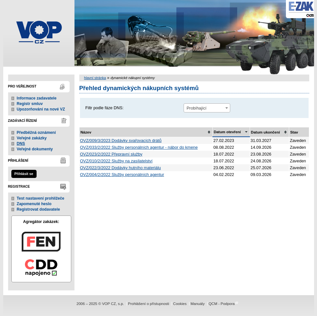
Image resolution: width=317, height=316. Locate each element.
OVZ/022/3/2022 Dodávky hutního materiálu (120, 167)
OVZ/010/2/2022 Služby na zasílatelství (116, 160)
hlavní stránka (95, 78)
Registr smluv (30, 103)
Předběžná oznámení (36, 132)
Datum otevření (227, 132)
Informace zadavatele (37, 98)
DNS (21, 143)
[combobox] (207, 107)
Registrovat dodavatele (38, 209)
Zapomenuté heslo (34, 204)
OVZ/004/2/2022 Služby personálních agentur (122, 174)
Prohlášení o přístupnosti (148, 304)
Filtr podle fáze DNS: (104, 107)
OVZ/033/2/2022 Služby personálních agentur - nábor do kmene (139, 147)
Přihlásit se (23, 174)
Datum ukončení (265, 132)
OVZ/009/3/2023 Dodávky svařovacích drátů (121, 140)
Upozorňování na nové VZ (41, 109)
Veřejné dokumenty (35, 149)
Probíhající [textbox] (196, 108)
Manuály (197, 304)
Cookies (180, 304)
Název (86, 132)
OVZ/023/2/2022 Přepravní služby (111, 154)
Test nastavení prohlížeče (40, 198)
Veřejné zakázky (32, 138)
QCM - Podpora (222, 304)
